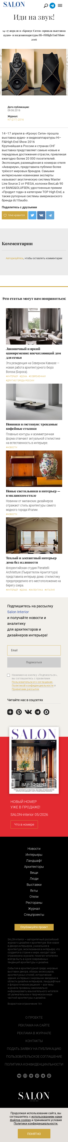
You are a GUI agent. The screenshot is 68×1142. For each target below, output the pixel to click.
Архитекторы (34, 866)
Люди (34, 878)
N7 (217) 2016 (16, 119)
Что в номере (24, 824)
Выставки (34, 884)
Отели (34, 896)
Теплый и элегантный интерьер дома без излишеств (31, 560)
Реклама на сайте (34, 1025)
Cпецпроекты (34, 914)
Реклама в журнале (34, 1033)
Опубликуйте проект (34, 927)
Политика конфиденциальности (34, 1064)
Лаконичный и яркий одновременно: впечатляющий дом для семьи (33, 353)
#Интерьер (12, 376)
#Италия (50, 590)
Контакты (34, 1041)
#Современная (37, 376)
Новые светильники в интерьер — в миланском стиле (33, 493)
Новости (34, 849)
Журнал (34, 908)
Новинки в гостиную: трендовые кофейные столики (32, 426)
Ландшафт (34, 860)
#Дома (23, 376)
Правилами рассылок (25, 689)
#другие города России (20, 380)
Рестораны (34, 902)
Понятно (34, 1134)
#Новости (11, 447)
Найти (46, 6)
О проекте (34, 1017)
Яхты (34, 890)
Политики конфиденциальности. (36, 1123)
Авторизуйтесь (15, 258)
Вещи (34, 872)
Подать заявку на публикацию (34, 1049)
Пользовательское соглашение (34, 1056)
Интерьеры (34, 854)
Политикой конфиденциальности (33, 685)
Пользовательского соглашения (32, 682)
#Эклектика (36, 590)
